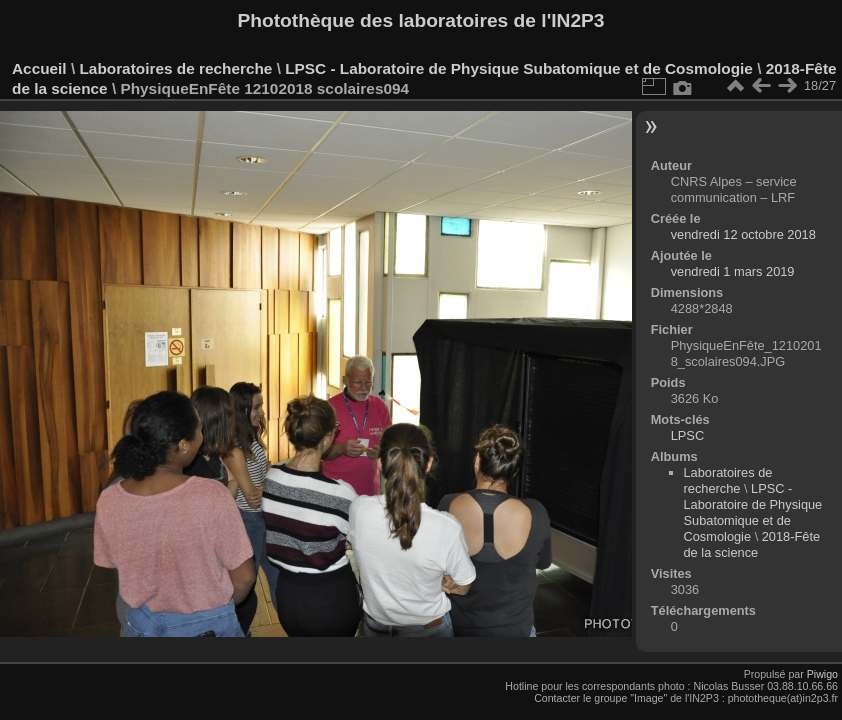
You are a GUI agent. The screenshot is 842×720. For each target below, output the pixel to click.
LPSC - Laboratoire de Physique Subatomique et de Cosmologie (519, 68)
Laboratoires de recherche (175, 68)
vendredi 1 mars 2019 (733, 271)
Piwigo (822, 674)
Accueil (39, 68)
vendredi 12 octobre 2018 (743, 234)
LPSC (687, 435)
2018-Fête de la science (752, 544)
